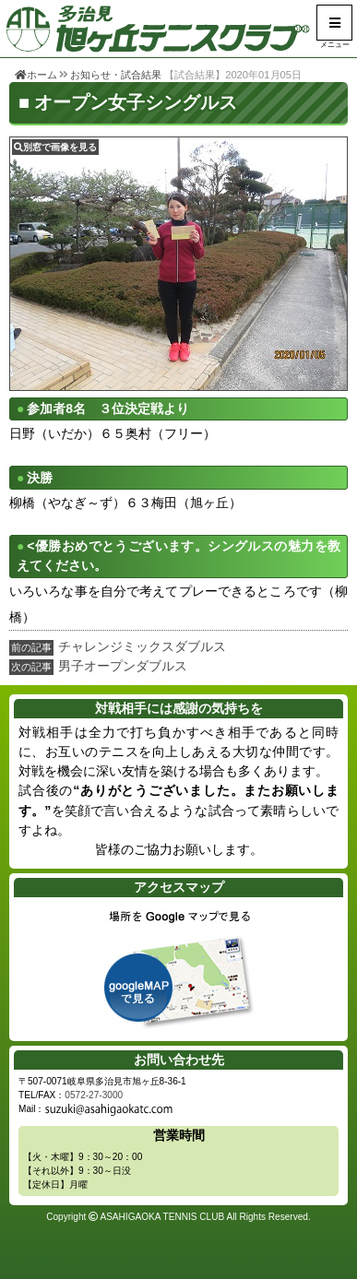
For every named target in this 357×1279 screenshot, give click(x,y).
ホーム (36, 74)
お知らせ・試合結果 (115, 74)
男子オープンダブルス (122, 665)
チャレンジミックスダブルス (142, 646)
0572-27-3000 (94, 1095)
